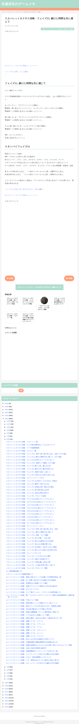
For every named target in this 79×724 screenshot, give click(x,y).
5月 (8, 667)
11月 (8, 424)
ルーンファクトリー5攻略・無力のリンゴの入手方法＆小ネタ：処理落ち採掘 (33, 606)
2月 (8, 676)
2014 (7, 701)
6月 (8, 439)
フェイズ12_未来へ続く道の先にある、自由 (21, 189)
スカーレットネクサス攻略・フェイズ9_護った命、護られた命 (28, 466)
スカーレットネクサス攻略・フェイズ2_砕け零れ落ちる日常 (27, 490)
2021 (7, 418)
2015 (7, 698)
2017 (7, 692)
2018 (7, 689)
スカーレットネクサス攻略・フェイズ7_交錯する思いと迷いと (28, 472)
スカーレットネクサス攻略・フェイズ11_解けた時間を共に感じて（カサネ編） (34, 457)
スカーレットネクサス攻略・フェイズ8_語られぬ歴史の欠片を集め (30, 541)
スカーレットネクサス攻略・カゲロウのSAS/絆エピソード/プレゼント (31, 502)
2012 (7, 707)
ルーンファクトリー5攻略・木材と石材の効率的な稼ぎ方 (26, 648)
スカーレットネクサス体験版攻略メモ (19, 574)
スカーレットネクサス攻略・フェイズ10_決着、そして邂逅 (27, 535)
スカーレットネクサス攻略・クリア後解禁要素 (22, 448)
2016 (7, 695)
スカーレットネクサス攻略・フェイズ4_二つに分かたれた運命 (28, 556)
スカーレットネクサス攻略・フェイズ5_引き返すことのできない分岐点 (31, 481)
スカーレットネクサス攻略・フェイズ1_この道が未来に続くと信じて (30, 565)
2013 (7, 704)
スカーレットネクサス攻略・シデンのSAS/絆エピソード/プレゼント (30, 505)
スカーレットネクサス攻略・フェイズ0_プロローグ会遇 (26, 496)
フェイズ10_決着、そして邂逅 (16, 71)
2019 (7, 686)
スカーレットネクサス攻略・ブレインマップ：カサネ (25, 478)
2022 (7, 415)
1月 (8, 679)
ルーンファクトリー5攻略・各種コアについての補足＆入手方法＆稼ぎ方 (32, 586)
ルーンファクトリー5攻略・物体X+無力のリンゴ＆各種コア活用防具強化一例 (33, 577)
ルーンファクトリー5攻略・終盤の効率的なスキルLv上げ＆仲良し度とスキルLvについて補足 (39, 645)
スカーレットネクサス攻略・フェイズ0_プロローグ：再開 (26, 568)
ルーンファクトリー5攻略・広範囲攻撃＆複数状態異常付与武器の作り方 (32, 642)
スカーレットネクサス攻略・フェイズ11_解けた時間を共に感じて (29, 532)
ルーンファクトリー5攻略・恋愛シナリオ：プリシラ (24, 636)
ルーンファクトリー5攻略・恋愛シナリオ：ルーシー (24, 633)
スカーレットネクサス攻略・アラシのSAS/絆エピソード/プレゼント (30, 499)
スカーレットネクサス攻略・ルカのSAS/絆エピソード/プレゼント (29, 517)
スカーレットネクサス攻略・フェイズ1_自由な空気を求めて (27, 493)
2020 (7, 683)
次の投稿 (9, 278)
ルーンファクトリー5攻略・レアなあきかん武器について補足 (28, 615)
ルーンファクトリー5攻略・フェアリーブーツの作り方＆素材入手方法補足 (32, 654)
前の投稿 (69, 278)
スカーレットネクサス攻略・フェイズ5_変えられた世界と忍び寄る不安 (31, 550)
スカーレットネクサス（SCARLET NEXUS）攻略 (57, 29)
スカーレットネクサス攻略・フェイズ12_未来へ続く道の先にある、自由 (32, 529)
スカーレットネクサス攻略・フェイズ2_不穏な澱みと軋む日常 (28, 562)
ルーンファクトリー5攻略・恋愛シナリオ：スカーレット (26, 630)
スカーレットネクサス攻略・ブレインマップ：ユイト (25, 526)
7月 (8, 436)
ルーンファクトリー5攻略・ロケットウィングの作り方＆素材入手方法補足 (32, 663)
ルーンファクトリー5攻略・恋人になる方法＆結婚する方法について (30, 639)
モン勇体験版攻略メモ (14, 571)
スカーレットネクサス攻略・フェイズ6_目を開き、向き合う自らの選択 (31, 547)
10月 (8, 427)
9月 (8, 430)
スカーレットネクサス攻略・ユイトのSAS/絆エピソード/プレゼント (30, 460)
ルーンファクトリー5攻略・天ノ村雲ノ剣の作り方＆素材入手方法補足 (31, 580)
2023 (7, 412)
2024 (7, 409)
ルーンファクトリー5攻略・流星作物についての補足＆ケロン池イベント (32, 603)
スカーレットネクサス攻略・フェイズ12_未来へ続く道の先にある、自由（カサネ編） (36, 454)
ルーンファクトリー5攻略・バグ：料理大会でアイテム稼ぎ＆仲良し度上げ (32, 660)
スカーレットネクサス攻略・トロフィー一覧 (22, 442)
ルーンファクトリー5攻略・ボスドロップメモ (22, 589)
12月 (8, 421)
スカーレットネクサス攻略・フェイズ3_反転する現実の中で (27, 559)
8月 (8, 433)
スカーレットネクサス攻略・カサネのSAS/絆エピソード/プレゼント (30, 511)
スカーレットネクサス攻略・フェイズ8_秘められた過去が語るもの (30, 469)
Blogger (43, 716)
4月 (8, 670)
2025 (7, 406)
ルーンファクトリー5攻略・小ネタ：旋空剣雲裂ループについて (28, 657)
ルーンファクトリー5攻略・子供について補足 (22, 600)
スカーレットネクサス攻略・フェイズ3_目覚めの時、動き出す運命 (30, 487)
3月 (8, 673)
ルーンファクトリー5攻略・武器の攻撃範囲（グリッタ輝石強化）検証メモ (32, 612)
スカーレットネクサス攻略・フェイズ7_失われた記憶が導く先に (29, 544)
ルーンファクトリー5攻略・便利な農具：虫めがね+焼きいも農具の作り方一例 (34, 618)
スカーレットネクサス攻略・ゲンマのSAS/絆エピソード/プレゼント (30, 523)
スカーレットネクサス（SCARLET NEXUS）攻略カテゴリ (39, 287)
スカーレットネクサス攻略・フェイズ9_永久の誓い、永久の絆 (28, 538)
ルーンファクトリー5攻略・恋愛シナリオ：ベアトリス (25, 624)
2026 (7, 403)
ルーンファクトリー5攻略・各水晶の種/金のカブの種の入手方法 (29, 609)
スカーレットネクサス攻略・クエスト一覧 (21, 451)
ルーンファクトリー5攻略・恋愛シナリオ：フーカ (24, 627)
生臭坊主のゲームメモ (18, 4)
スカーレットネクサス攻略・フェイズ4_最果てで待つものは (27, 484)
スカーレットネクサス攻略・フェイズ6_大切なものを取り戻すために (30, 475)
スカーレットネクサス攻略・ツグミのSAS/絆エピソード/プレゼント (30, 514)
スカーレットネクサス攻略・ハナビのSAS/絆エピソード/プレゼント (30, 520)
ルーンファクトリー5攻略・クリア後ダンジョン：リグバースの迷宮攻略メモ (33, 592)
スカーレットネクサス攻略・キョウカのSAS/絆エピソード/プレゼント (31, 508)
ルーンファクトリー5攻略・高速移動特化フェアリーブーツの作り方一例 (32, 651)
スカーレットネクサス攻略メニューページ (22, 66)
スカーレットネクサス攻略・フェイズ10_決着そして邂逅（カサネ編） (31, 463)
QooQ (42, 723)
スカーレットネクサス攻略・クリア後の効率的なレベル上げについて (30, 445)
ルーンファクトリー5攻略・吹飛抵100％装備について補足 (27, 583)
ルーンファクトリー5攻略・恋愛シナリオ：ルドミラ (24, 621)
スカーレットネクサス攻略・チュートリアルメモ (23, 553)
